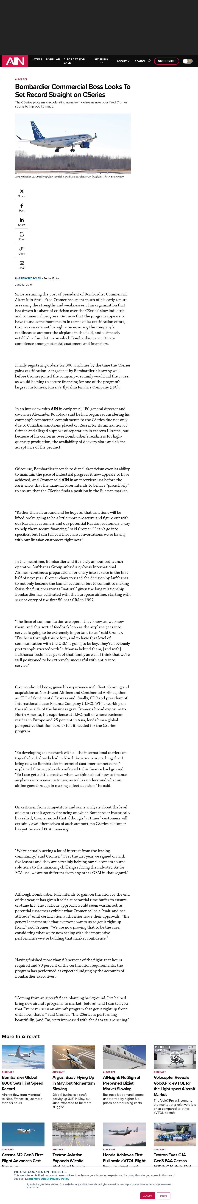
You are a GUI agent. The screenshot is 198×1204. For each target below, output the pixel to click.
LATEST (37, 59)
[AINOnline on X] (188, 1129)
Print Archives (113, 1146)
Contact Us (160, 1161)
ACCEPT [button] (147, 1196)
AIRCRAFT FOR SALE (74, 61)
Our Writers (161, 1151)
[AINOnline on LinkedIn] (194, 1129)
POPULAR (53, 59)
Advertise (162, 1165)
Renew (58, 1156)
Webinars (110, 1165)
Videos (109, 1161)
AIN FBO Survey (16, 1146)
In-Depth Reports (114, 1156)
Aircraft (21, 79)
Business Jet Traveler (19, 1164)
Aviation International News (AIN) (24, 1153)
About (157, 1146)
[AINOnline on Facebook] (174, 1129)
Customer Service (65, 1151)
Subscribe (166, 61)
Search (142, 61)
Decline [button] (163, 1196)
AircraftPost (14, 1159)
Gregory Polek (29, 207)
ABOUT (123, 61)
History (158, 1156)
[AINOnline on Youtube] (181, 1129)
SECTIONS (101, 61)
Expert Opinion (113, 1151)
